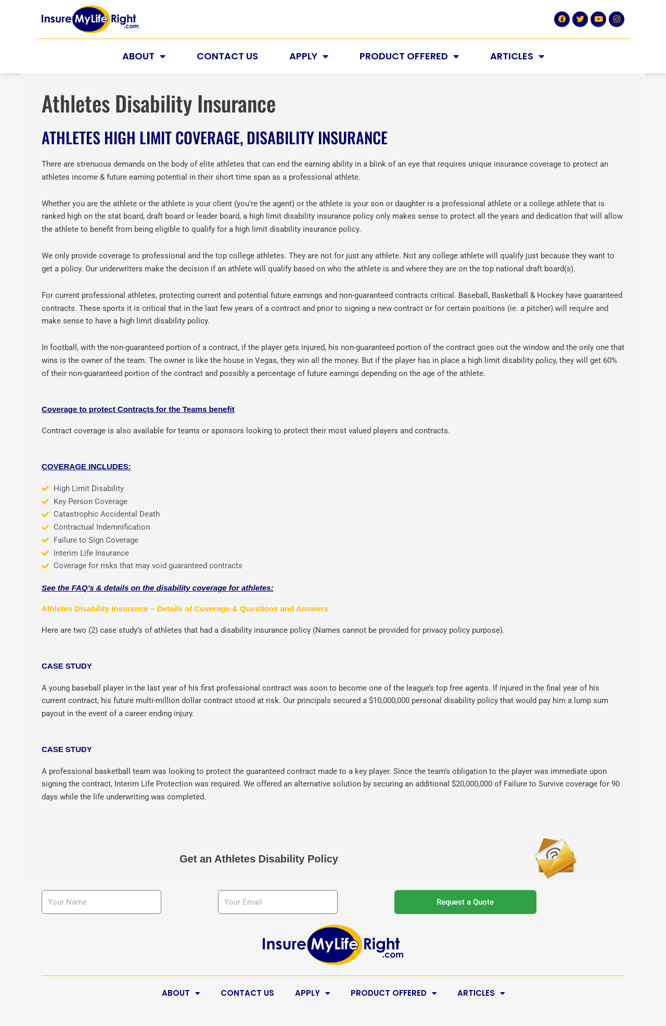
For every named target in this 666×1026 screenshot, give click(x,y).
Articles (517, 56)
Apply (308, 56)
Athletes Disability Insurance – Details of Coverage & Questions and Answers (185, 608)
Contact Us (227, 55)
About (143, 56)
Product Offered (409, 56)
